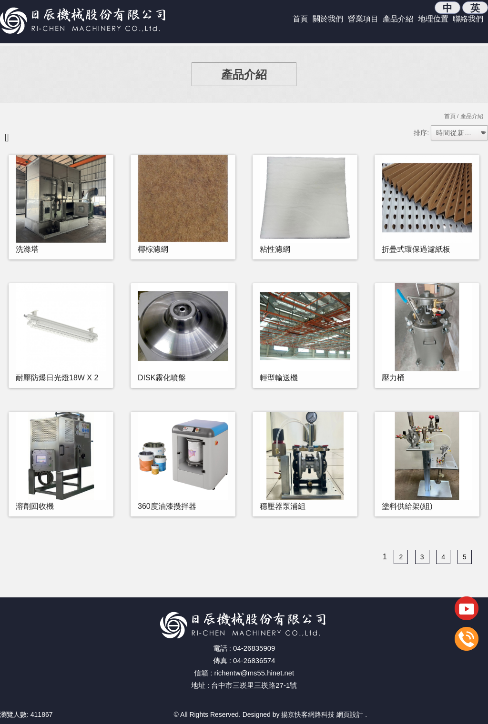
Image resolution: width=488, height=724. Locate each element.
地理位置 (433, 19)
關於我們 (328, 19)
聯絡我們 (468, 19)
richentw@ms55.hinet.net (254, 673)
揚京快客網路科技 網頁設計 (322, 714)
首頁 (300, 19)
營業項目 (363, 19)
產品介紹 (398, 19)
